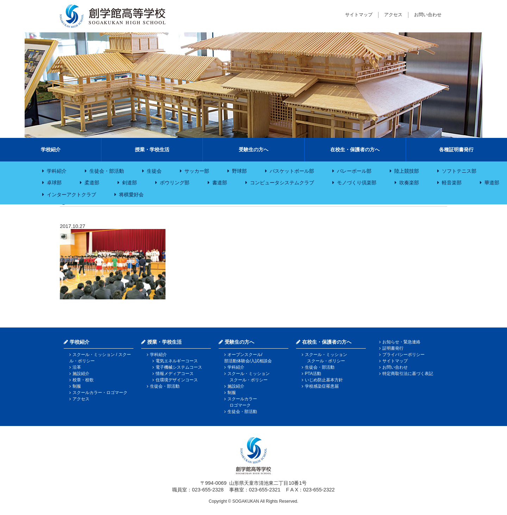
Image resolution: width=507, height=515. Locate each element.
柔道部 (91, 182)
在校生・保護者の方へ (355, 149)
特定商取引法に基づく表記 (407, 373)
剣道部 (129, 182)
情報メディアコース (175, 373)
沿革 (77, 367)
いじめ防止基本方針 (324, 379)
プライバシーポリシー (403, 354)
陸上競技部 (406, 171)
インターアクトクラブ (71, 194)
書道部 (219, 182)
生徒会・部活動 (106, 171)
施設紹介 (81, 373)
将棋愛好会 (131, 194)
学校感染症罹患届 (322, 386)
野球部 (239, 171)
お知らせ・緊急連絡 (401, 341)
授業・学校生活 (152, 149)
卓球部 (54, 182)
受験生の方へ (253, 149)
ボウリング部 (174, 182)
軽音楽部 (452, 182)
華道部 (491, 182)
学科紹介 (57, 171)
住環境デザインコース (177, 379)
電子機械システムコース (179, 367)
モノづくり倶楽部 (356, 182)
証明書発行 (392, 348)
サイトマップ (359, 14)
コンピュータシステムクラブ (282, 182)
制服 (77, 386)
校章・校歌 (83, 379)
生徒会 (154, 171)
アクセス (393, 14)
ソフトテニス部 (459, 171)
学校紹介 (51, 149)
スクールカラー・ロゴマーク (100, 392)
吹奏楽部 (409, 182)
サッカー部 (196, 171)
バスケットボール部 (292, 171)
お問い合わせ (428, 14)
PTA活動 (313, 373)
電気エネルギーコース (177, 360)
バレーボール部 (354, 171)
